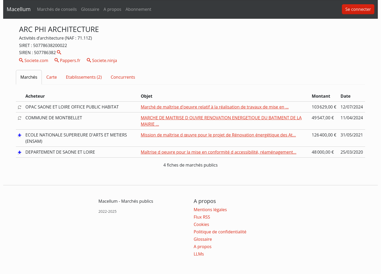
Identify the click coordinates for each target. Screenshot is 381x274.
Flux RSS (202, 217)
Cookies (201, 224)
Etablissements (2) (84, 77)
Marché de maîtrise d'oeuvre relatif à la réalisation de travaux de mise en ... (215, 107)
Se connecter (358, 9)
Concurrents (123, 77)
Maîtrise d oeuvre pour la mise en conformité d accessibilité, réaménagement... (218, 152)
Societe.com (33, 60)
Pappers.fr (67, 60)
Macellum (19, 9)
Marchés (28, 77)
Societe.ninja (102, 60)
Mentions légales (210, 209)
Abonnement (138, 9)
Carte (51, 77)
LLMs (199, 254)
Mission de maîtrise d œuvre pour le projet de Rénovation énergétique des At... (218, 135)
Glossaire (90, 9)
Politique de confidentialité (220, 232)
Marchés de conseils (57, 9)
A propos (112, 9)
